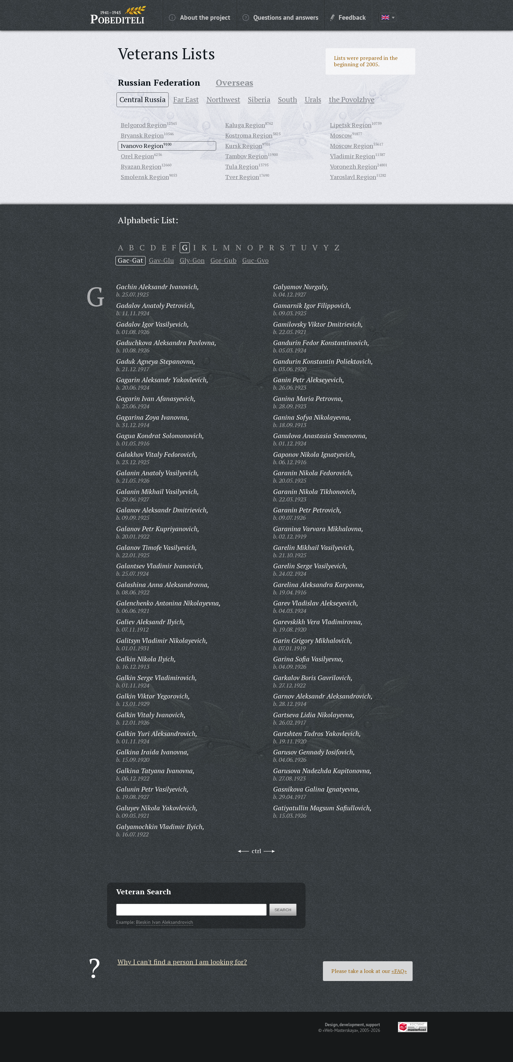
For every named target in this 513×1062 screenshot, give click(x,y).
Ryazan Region (141, 166)
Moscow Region (351, 146)
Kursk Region (243, 146)
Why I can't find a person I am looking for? (182, 961)
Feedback (348, 17)
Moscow (341, 135)
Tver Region (242, 177)
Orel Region (137, 156)
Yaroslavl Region (353, 177)
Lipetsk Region (350, 125)
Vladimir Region (352, 156)
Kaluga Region (245, 125)
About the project (199, 17)
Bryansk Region (142, 135)
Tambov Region (246, 156)
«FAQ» (399, 971)
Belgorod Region (144, 125)
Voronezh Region (353, 166)
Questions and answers (280, 17)
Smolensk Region (145, 177)
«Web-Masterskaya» (340, 1030)
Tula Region (241, 166)
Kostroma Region (248, 135)
